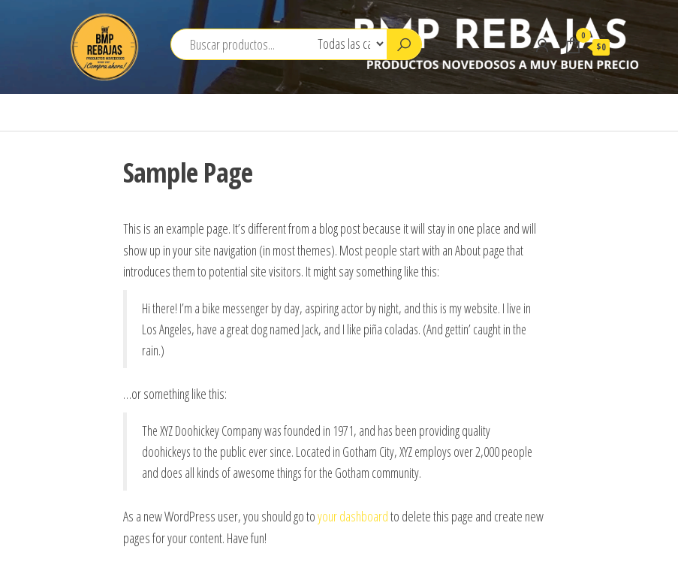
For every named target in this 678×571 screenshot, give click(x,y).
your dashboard (353, 516)
